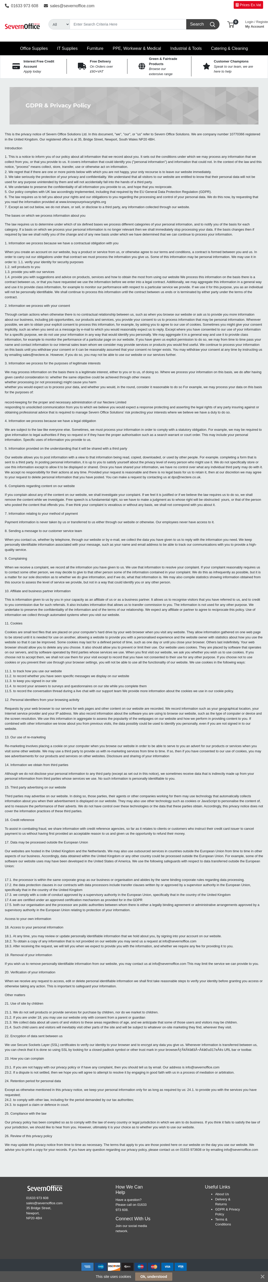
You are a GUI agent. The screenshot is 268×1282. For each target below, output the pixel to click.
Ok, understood (153, 1277)
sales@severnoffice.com (69, 6)
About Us (222, 1194)
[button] (230, 24)
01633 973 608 (21, 6)
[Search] (128, 24)
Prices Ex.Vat (248, 5)
